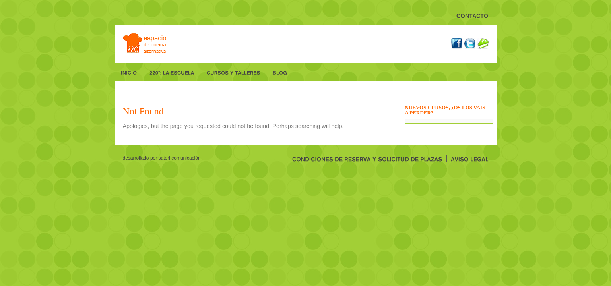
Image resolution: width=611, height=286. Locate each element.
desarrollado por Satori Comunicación (162, 158)
